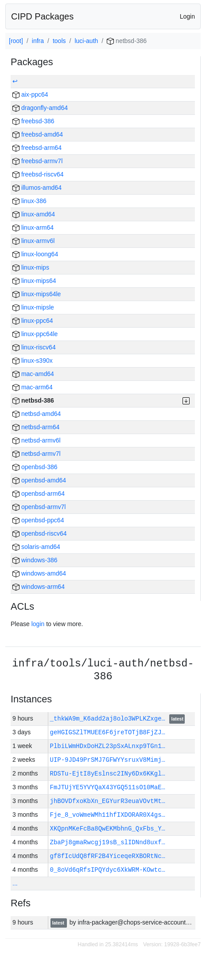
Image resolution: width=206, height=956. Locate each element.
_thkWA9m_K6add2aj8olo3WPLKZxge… (109, 718)
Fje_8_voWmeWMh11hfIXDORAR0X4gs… (107, 815)
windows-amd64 (39, 573)
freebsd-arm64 (37, 147)
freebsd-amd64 (37, 134)
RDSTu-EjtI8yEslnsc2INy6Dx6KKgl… (107, 773)
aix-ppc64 (30, 94)
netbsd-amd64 (36, 413)
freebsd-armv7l (37, 161)
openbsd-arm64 (38, 493)
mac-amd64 (33, 373)
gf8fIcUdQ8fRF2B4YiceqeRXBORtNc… (107, 856)
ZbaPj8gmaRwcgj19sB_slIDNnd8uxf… (107, 842)
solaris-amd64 (36, 546)
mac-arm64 (32, 387)
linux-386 (29, 200)
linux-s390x (32, 360)
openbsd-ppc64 (38, 520)
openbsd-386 (35, 466)
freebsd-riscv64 (38, 174)
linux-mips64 (34, 280)
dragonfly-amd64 (40, 107)
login (38, 623)
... (15, 883)
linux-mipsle (33, 307)
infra (38, 40)
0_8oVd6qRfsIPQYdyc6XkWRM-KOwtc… (107, 870)
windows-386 (35, 560)
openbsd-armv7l (39, 506)
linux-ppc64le (35, 333)
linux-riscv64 (34, 347)
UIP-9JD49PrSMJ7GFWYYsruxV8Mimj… (107, 760)
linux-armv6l (33, 240)
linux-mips (30, 267)
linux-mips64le (36, 294)
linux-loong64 (35, 254)
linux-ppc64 (32, 320)
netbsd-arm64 (35, 427)
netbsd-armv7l (36, 453)
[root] (16, 40)
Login (187, 16)
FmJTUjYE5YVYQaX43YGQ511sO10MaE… (107, 787)
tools (59, 40)
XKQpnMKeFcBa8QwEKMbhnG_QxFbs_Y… (107, 828)
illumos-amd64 (37, 187)
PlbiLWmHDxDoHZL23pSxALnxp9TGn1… (107, 746)
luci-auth (86, 40)
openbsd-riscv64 (39, 533)
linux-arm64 (33, 227)
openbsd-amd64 (39, 480)
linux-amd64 (33, 214)
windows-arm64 (38, 586)
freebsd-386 (33, 121)
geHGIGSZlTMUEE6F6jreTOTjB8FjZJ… (107, 732)
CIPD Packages (42, 16)
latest (177, 719)
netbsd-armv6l (36, 440)
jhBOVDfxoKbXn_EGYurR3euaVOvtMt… (107, 801)
